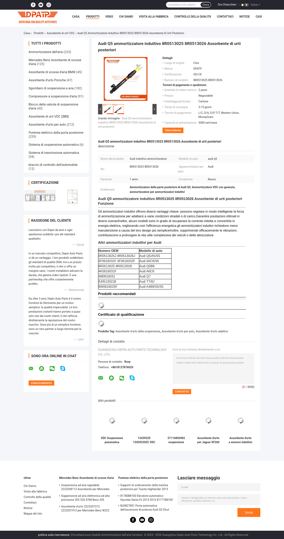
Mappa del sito (33, 513)
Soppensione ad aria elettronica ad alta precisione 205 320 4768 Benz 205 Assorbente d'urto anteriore (85, 498)
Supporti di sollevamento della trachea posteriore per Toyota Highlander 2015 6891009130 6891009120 (144, 488)
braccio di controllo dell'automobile (53, 165)
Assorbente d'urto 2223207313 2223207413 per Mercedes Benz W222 (85, 508)
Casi (259, 16)
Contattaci (225, 16)
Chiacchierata (173, 130)
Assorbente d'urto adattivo (212, 331)
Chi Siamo (126, 16)
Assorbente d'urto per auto (47, 124)
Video (109, 16)
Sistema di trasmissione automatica (54, 153)
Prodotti (92, 16)
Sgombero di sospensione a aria (51, 88)
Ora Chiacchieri (227, 4)
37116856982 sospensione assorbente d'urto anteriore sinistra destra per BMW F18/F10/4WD (176, 440)
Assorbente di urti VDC (61, 33)
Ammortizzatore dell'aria (46, 52)
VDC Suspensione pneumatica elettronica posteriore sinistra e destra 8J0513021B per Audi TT (112, 440)
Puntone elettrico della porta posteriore (56, 133)
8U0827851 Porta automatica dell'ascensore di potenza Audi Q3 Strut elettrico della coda (144, 508)
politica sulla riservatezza (53, 534)
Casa (27, 33)
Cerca (206, 4)
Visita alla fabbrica (153, 16)
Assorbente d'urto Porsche (47, 80)
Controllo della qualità (192, 16)
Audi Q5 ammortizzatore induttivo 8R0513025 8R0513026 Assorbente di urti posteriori (127, 122)
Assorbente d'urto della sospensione (138, 331)
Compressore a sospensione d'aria (53, 96)
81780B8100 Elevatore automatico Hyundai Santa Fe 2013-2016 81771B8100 (146, 497)
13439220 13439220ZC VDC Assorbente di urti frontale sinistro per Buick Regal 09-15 (144, 440)
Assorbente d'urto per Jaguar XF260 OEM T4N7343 (208, 440)
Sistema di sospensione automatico (54, 145)
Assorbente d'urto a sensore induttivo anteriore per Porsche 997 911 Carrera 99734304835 (240, 440)
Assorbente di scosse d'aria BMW (52, 72)
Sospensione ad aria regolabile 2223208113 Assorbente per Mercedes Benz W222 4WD (85, 488)
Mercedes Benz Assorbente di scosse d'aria (86, 477)
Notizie (244, 16)
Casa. (76, 16)
